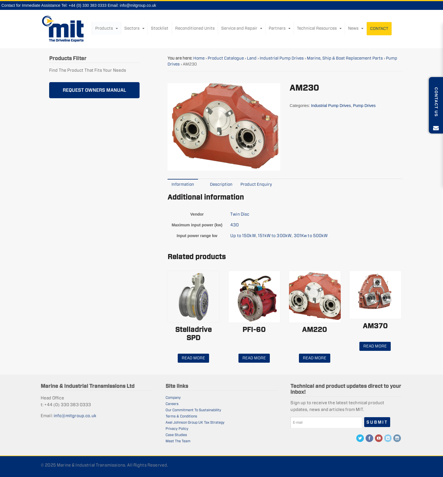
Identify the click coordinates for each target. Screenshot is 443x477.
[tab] (183, 184)
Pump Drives (364, 105)
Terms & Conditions (181, 416)
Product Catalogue (226, 58)
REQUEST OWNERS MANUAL (94, 90)
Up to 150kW (243, 235)
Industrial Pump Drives (282, 58)
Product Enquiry (256, 184)
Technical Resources (317, 28)
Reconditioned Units (195, 28)
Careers (172, 404)
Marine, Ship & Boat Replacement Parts (345, 58)
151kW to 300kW (275, 235)
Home (199, 58)
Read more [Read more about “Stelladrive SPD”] (193, 358)
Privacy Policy (177, 428)
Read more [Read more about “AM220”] (314, 358)
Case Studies (176, 435)
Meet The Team (178, 441)
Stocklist (159, 28)
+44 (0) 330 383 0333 (88, 5)
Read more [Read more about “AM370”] (375, 346)
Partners (277, 28)
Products (104, 28)
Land (252, 58)
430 (234, 224)
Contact (379, 28)
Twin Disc (239, 214)
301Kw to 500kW (311, 235)
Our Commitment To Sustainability (193, 410)
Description (221, 184)
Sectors (132, 28)
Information (182, 184)
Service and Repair (239, 28)
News (353, 28)
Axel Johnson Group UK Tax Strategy (195, 422)
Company (173, 397)
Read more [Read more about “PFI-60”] (254, 358)
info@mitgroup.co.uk (138, 5)
